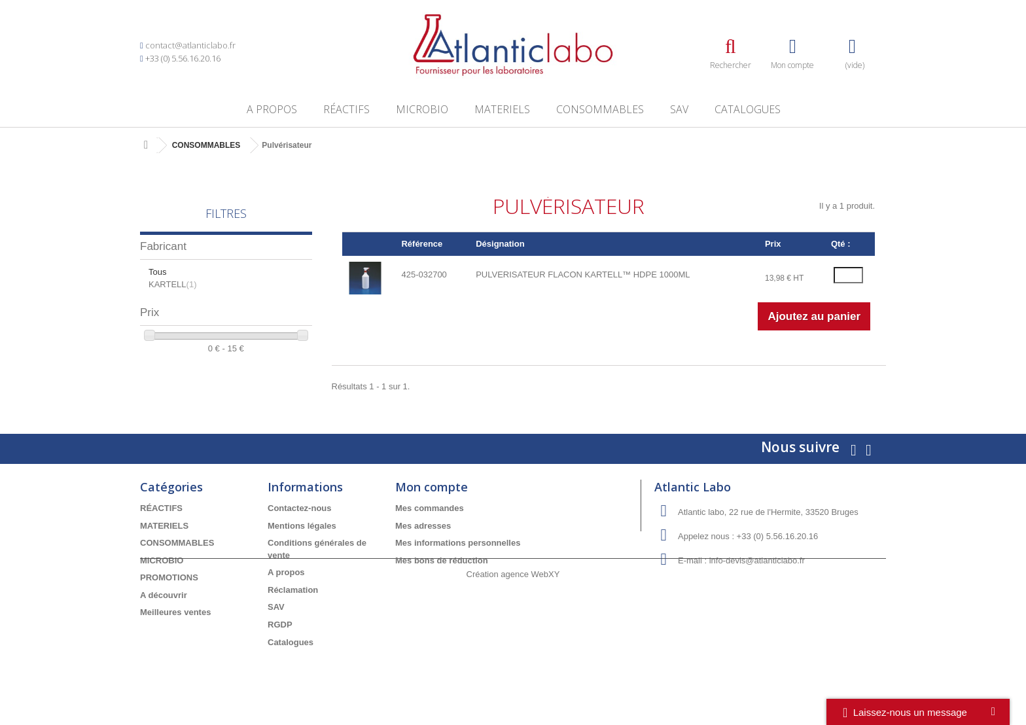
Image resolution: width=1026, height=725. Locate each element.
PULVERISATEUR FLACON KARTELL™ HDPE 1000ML (583, 274)
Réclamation (293, 590)
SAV (679, 109)
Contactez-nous (300, 508)
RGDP (280, 624)
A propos (272, 109)
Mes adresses (423, 526)
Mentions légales (302, 526)
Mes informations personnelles (457, 543)
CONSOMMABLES (600, 109)
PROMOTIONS (169, 577)
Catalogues (748, 109)
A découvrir (163, 595)
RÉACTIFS (346, 109)
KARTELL (172, 284)
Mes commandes (429, 508)
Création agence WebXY (513, 689)
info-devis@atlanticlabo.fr (757, 560)
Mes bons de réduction (441, 560)
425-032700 (423, 274)
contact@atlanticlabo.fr (190, 45)
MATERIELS (502, 109)
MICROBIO (422, 109)
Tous (157, 272)
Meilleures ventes (175, 612)
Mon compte (431, 487)
